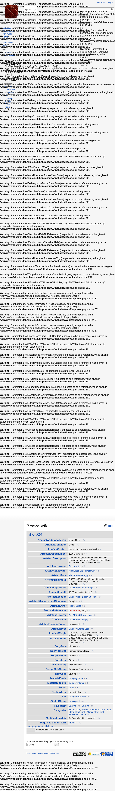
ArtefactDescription (54, 558)
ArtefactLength (57, 592)
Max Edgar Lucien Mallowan (82, 571)
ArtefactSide (59, 619)
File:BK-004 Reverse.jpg (80, 615)
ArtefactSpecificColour (52, 624)
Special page (30, 9)
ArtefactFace (58, 575)
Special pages (10, 53)
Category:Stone (76, 678)
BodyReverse (58, 655)
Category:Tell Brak (77, 696)
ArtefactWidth (58, 638)
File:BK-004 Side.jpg (78, 619)
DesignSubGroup (56, 669)
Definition (10, 93)
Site (64, 696)
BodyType (60, 660)
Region (7, 107)
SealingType (59, 692)
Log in (110, 2)
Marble (84, 709)
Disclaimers (54, 753)
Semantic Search (9, 40)
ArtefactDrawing (56, 566)
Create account (101, 2)
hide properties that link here (41, 726)
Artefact (72, 723)
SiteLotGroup (58, 701)
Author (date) (75, 610)
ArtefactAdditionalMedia (52, 540)
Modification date (56, 718)
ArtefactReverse (56, 615)
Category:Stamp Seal (79, 629)
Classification (10, 90)
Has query (60, 705)
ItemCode (60, 673)
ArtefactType (58, 628)
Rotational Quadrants (79, 714)
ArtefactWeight (57, 633)
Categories (59, 710)
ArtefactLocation (56, 596)
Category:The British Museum (83, 597)
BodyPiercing (58, 650)
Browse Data (8, 43)
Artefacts (8, 87)
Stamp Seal (74, 709)
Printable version (11, 55)
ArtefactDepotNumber (53, 553)
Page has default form (53, 722)
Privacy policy (31, 753)
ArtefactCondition (55, 544)
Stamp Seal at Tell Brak (100, 709)
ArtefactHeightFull (55, 579)
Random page (8, 31)
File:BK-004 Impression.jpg (81, 587)
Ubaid (71, 687)
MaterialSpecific (56, 682)
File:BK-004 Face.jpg (78, 575)
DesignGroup (58, 664)
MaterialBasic (58, 678)
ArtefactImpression (55, 587)
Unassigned (74, 701)
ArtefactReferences (54, 610)
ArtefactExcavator (55, 570)
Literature (8, 98)
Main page (7, 28)
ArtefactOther (58, 605)
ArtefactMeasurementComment (47, 601)
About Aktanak (43, 753)
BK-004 (35, 534)
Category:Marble (76, 683)
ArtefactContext (57, 549)
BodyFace (60, 646)
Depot (7, 95)
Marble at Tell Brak (95, 712)
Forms (5, 37)
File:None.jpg (75, 566)
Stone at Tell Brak (77, 712)
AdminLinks (7, 34)
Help (110, 526)
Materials (8, 101)
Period (62, 687)
